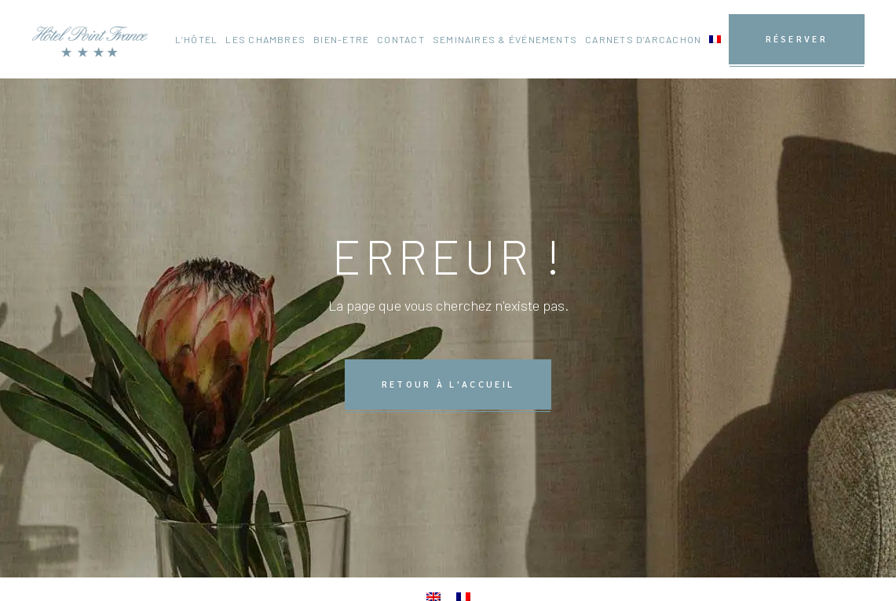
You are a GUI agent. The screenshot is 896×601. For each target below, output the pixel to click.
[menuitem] (715, 39)
